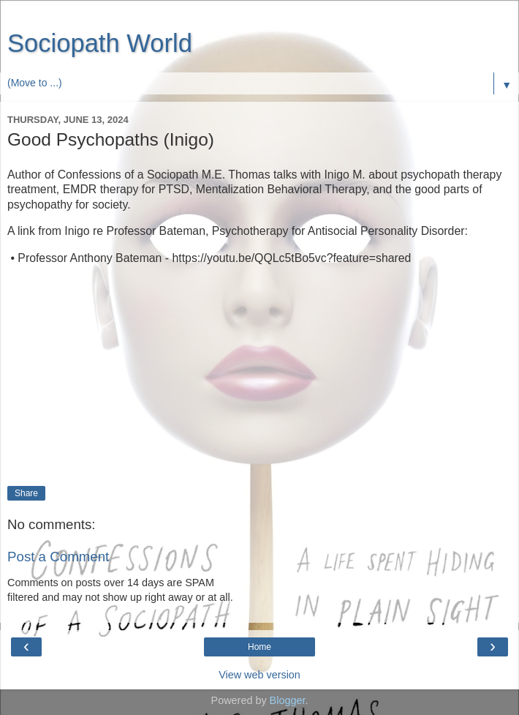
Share (26, 493)
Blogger (288, 700)
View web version (259, 675)
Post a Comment (58, 556)
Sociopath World (99, 43)
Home (259, 647)
